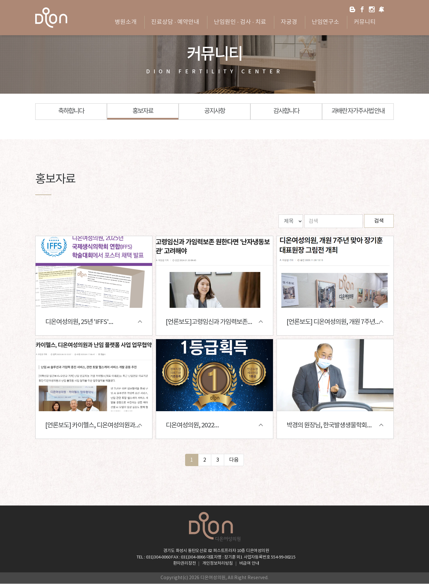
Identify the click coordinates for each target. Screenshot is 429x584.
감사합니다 (286, 111)
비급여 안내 (249, 563)
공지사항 (214, 111)
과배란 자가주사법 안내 (357, 111)
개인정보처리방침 (217, 563)
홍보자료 (142, 111)
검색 (379, 221)
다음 (234, 460)
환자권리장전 (184, 563)
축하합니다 (71, 111)
